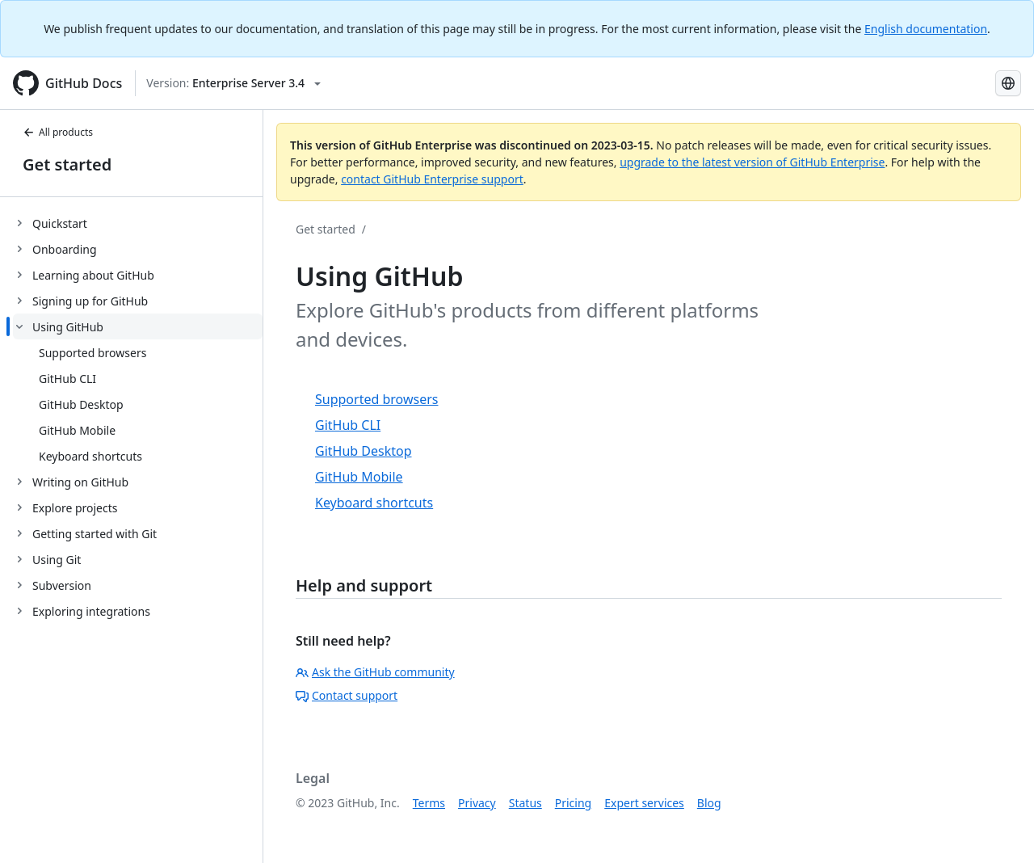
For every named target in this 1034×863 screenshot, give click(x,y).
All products (58, 132)
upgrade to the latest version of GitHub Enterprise (752, 162)
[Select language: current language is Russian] (1008, 83)
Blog (709, 802)
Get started (67, 164)
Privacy (477, 802)
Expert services (644, 802)
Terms (429, 802)
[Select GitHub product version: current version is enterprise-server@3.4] (233, 83)
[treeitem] (138, 223)
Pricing (573, 802)
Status (525, 802)
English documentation (925, 28)
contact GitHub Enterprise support (432, 179)
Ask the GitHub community (375, 672)
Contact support (346, 695)
